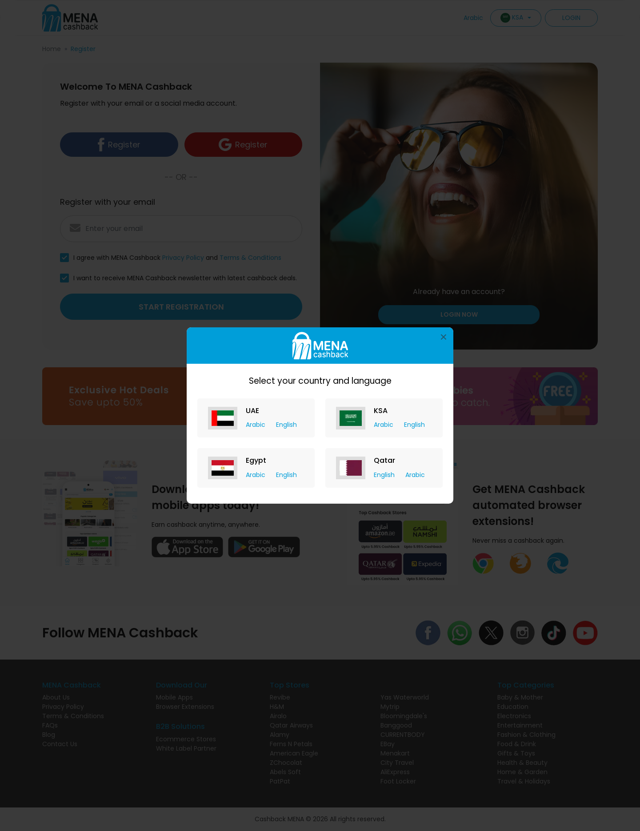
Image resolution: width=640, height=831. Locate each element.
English (286, 424)
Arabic (256, 424)
